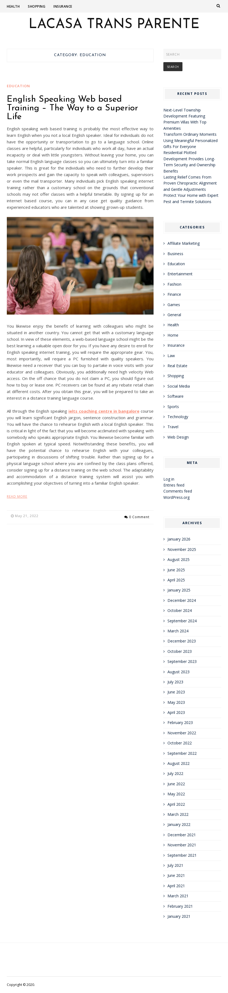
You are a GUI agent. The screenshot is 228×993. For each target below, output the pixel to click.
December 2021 (181, 834)
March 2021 (177, 895)
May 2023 (176, 702)
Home (172, 335)
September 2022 (182, 753)
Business (175, 253)
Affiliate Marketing (183, 243)
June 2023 (176, 692)
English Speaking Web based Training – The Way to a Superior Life (72, 108)
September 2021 (182, 855)
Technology (177, 416)
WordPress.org (176, 497)
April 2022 (176, 804)
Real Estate (177, 365)
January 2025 (178, 590)
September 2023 (182, 661)
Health (13, 6)
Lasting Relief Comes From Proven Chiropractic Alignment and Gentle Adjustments (190, 183)
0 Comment (139, 516)
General (174, 314)
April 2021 (176, 885)
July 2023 (175, 681)
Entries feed (173, 485)
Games (173, 304)
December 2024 (181, 600)
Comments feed (177, 491)
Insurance (62, 6)
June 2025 (176, 569)
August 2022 (178, 763)
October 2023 (179, 651)
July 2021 (175, 865)
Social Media (178, 386)
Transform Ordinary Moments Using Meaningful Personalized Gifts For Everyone (190, 140)
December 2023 (181, 641)
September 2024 (182, 620)
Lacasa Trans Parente (114, 25)
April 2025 (176, 579)
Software (175, 396)
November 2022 (181, 732)
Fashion (174, 284)
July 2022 (175, 773)
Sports (173, 406)
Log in (168, 479)
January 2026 (178, 539)
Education (18, 85)
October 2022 (179, 742)
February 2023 (180, 722)
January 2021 (178, 916)
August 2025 (178, 559)
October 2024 (179, 610)
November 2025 (181, 549)
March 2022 (177, 814)
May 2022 (176, 793)
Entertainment (180, 273)
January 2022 (178, 824)
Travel (172, 426)
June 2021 (176, 875)
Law (171, 355)
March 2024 (177, 630)
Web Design (178, 437)
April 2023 (176, 712)
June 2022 (176, 783)
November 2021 (181, 844)
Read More (17, 496)
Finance (174, 294)
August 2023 (178, 671)
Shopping (36, 6)
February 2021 (180, 906)
